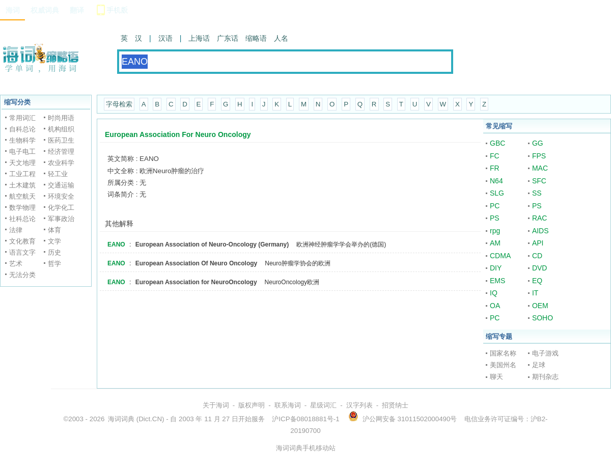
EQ (537, 281)
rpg (495, 231)
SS (537, 193)
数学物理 (22, 207)
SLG (497, 193)
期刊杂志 (545, 376)
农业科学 (61, 163)
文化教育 (22, 241)
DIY (496, 268)
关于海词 (216, 405)
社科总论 (22, 219)
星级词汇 (323, 405)
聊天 (496, 376)
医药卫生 (61, 140)
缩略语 (256, 38)
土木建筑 (22, 185)
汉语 (165, 38)
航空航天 (22, 196)
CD (537, 256)
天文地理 (22, 163)
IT (535, 293)
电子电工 (22, 151)
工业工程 (22, 174)
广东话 (227, 38)
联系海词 (287, 405)
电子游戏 (545, 353)
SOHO (542, 318)
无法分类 (22, 275)
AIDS (540, 231)
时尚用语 (61, 118)
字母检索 (119, 104)
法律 (15, 230)
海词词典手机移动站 (306, 448)
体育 (54, 230)
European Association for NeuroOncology (196, 282)
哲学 (54, 263)
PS (537, 206)
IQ (493, 293)
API (538, 243)
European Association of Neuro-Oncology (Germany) (212, 244)
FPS (539, 156)
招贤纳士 (395, 405)
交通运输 (61, 185)
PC (494, 206)
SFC (539, 181)
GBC (497, 143)
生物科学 (22, 140)
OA (495, 306)
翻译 (77, 10)
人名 (281, 38)
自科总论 (22, 129)
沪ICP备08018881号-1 (305, 419)
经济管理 (61, 151)
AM (495, 243)
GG (537, 143)
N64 (496, 181)
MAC (540, 168)
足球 (538, 365)
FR (494, 168)
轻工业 (58, 174)
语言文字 (22, 252)
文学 (54, 241)
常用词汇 (22, 118)
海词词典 (121, 419)
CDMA (500, 256)
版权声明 (251, 405)
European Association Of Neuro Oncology (196, 263)
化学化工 (61, 207)
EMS (497, 281)
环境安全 (61, 196)
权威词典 (45, 10)
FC (494, 156)
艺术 (15, 263)
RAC (539, 218)
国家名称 (503, 353)
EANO (116, 244)
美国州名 (503, 365)
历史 (54, 252)
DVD (539, 268)
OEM (540, 306)
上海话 (199, 38)
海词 (13, 10)
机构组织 (61, 129)
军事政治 (61, 219)
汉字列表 (359, 405)
